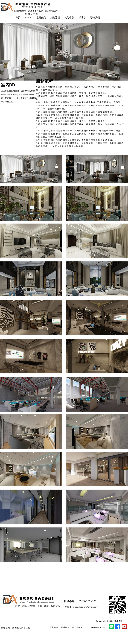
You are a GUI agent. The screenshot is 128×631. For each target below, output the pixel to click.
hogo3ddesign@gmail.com (85, 607)
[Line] (111, 626)
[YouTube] (124, 626)
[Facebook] (117, 626)
